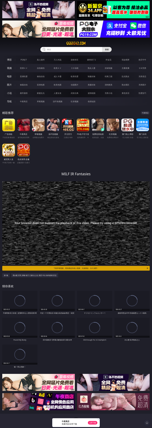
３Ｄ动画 (74, 68)
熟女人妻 (91, 68)
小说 (9, 93)
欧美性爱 (74, 76)
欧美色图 (57, 84)
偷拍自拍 (41, 76)
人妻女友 (57, 93)
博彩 (9, 59)
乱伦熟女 (125, 76)
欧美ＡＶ (57, 68)
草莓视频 (41, 101)
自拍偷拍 (41, 68)
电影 (9, 76)
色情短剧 (91, 101)
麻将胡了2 (91, 59)
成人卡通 (57, 76)
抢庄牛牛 (142, 59)
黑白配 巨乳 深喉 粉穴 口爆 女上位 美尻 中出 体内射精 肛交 (35, 275)
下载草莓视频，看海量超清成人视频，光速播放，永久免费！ (101, 268)
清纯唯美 (108, 84)
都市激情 (24, 93)
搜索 (107, 49)
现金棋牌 (125, 59)
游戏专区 (74, 59)
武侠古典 (74, 93)
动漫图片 (74, 84)
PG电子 (24, 59)
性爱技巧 (142, 93)
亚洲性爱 (24, 76)
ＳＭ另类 (142, 68)
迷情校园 (91, 93)
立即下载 (92, 423)
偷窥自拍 (24, 84)
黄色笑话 (125, 93)
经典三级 (108, 76)
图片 (9, 84)
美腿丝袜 (91, 84)
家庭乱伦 (41, 93)
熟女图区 (125, 84)
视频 (9, 68)
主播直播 (125, 68)
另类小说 (108, 93)
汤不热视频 (57, 101)
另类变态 (142, 76)
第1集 (6, 275)
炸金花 (108, 59)
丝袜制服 (108, 68)
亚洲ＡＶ (24, 68)
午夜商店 (24, 101)
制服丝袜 (91, 76)
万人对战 (57, 59)
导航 (9, 101)
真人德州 (41, 59)
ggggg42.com (76, 43)
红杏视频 (74, 101)
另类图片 (142, 84)
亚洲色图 (41, 84)
